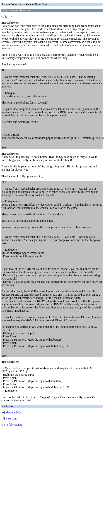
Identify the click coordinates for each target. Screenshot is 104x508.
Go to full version (11, 424)
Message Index (14, 412)
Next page (11, 418)
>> (11, 16)
